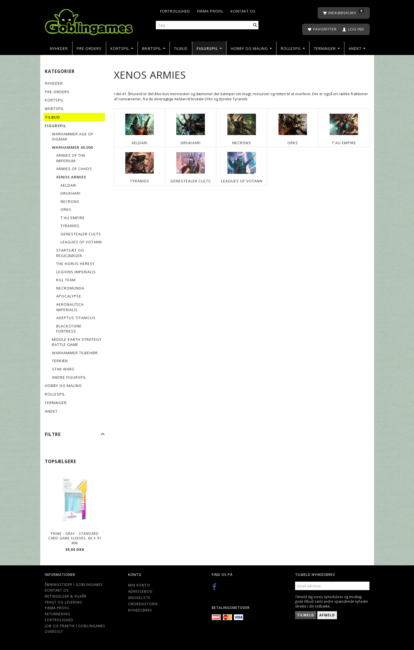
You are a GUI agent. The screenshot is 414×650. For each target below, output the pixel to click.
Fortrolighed (175, 11)
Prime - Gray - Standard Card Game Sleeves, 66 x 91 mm (75, 538)
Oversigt (54, 631)
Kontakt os (243, 11)
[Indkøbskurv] (343, 13)
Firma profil (210, 11)
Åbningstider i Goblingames (74, 584)
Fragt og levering (63, 602)
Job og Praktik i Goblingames (75, 625)
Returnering (57, 614)
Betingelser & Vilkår (65, 596)
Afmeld (327, 615)
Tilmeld (305, 615)
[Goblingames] (89, 20)
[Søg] (255, 25)
